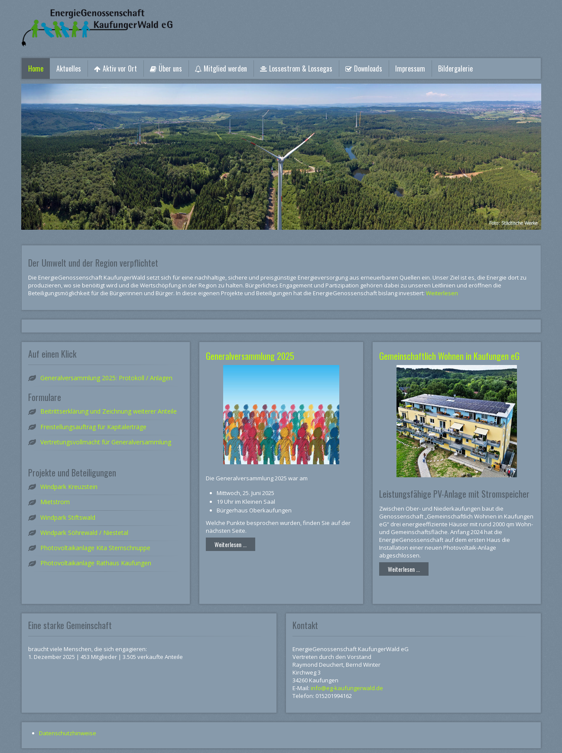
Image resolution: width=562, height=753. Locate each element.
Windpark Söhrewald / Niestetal (84, 532)
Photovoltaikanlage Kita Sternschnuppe (95, 548)
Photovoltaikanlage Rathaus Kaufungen (95, 563)
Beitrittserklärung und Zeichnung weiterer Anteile (108, 411)
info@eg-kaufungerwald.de (347, 688)
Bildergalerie (455, 68)
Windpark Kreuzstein (68, 486)
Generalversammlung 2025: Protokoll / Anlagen (106, 378)
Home (35, 68)
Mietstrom (55, 502)
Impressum (410, 68)
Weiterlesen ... (230, 544)
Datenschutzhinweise (67, 733)
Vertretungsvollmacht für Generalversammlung (105, 442)
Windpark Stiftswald (67, 517)
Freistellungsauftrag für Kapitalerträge (93, 427)
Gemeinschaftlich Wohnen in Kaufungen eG (449, 355)
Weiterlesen (442, 293)
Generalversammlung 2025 (250, 355)
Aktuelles (68, 68)
